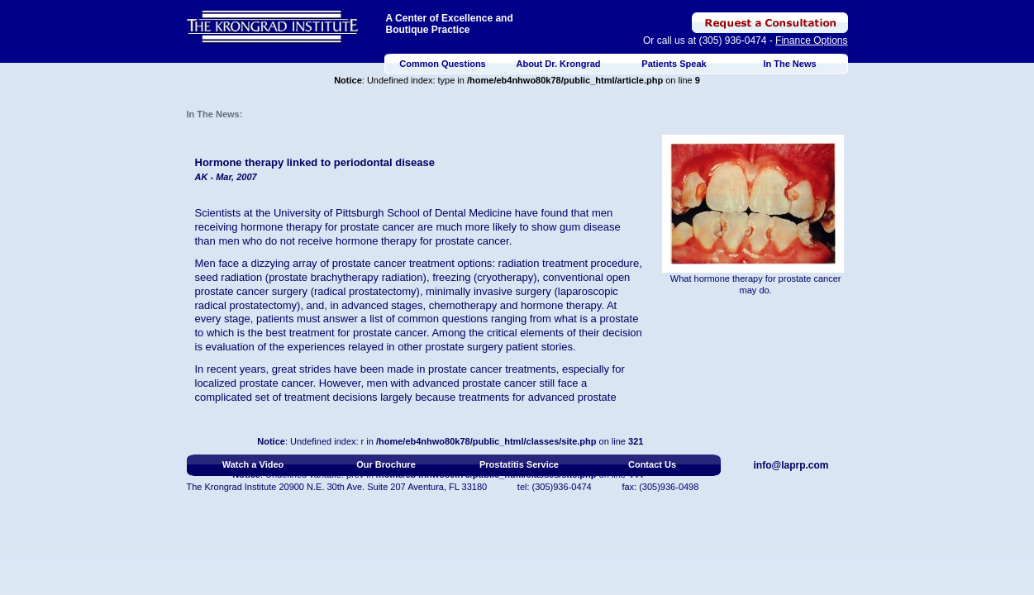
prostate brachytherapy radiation (345, 277)
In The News (789, 64)
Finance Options (811, 40)
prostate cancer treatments (492, 369)
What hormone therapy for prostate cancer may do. (755, 284)
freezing (451, 277)
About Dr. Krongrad (558, 64)
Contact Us (652, 464)
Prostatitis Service (519, 464)
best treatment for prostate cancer (346, 332)
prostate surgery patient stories (498, 346)
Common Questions (442, 64)
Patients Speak (673, 64)
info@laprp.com (791, 465)
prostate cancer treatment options (412, 263)
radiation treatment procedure (569, 263)
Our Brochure (386, 464)
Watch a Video (253, 464)
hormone (357, 241)
